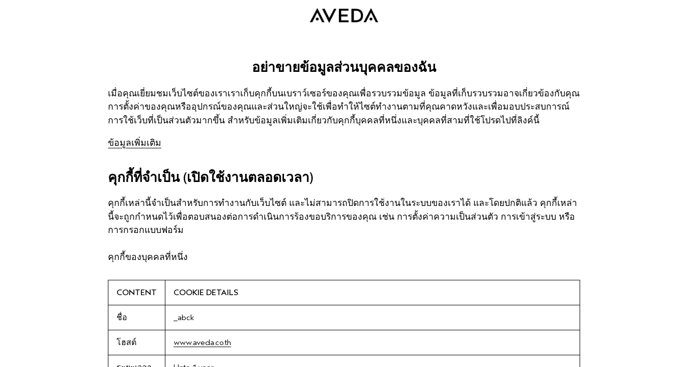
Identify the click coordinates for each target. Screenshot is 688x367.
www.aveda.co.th (202, 342)
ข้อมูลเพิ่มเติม (134, 143)
